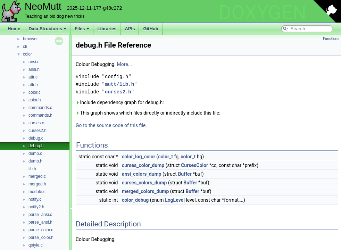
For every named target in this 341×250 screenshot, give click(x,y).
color (27, 54)
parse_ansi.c (40, 214)
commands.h (40, 115)
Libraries (107, 28)
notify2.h (36, 207)
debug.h (35, 145)
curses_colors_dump (144, 182)
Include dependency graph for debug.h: (120, 102)
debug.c (35, 138)
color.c (34, 92)
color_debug (135, 200)
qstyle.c (35, 245)
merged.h (37, 184)
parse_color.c (40, 229)
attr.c (33, 77)
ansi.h (34, 69)
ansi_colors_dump (141, 174)
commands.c (40, 107)
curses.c (36, 122)
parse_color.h (40, 237)
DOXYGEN (262, 12)
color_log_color (138, 156)
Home (14, 28)
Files (82, 28)
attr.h (33, 84)
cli (25, 46)
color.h (34, 100)
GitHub (150, 28)
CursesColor (194, 165)
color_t (165, 156)
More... (124, 64)
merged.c (37, 176)
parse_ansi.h (40, 222)
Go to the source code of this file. (111, 125)
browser (30, 38)
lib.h (32, 168)
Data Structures (47, 28)
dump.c (35, 153)
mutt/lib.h (119, 84)
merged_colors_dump (145, 191)
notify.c (34, 199)
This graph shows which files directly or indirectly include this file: (148, 113)
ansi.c (33, 61)
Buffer (184, 174)
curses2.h (37, 130)
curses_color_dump (143, 165)
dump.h (35, 161)
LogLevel (175, 200)
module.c (36, 191)
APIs (130, 28)
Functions (331, 38)
